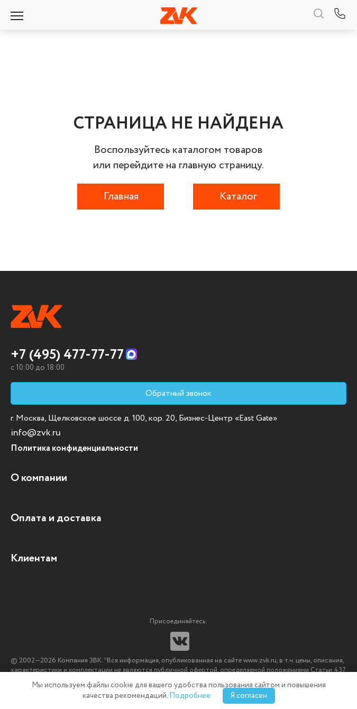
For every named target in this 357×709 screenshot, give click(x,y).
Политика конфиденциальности (74, 448)
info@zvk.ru (36, 433)
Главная (121, 196)
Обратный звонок (178, 393)
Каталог (238, 196)
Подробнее (189, 695)
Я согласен (249, 695)
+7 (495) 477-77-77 (67, 355)
